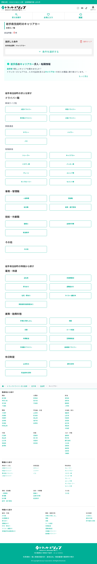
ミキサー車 (26, 164)
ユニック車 (70, 173)
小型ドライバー (70, 118)
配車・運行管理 (70, 207)
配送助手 (26, 232)
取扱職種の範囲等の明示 (64, 557)
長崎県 (67, 448)
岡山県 (4, 438)
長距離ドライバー (70, 347)
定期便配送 (70, 338)
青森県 (67, 426)
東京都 (4, 398)
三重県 (67, 406)
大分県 (67, 443)
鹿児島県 (68, 440)
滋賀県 (4, 420)
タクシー (26, 132)
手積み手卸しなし (26, 321)
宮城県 (67, 420)
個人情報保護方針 (38, 557)
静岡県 (67, 403)
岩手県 (33, 386)
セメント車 (70, 182)
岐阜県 (67, 401)
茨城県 (35, 403)
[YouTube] (82, 8)
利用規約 (26, 557)
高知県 (35, 443)
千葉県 (4, 406)
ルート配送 (70, 330)
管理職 (70, 198)
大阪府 (4, 413)
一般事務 (26, 198)
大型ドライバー (26, 109)
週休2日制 (70, 364)
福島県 (67, 413)
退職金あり (70, 287)
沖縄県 (67, 453)
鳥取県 (4, 443)
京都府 (4, 418)
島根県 (4, 446)
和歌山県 (5, 426)
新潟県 (35, 415)
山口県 (4, 440)
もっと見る (83, 76)
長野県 (35, 423)
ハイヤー (70, 132)
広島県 (4, 435)
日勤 (26, 330)
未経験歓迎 (70, 278)
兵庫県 (4, 415)
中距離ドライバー (26, 347)
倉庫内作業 (70, 224)
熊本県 (67, 438)
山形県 (67, 415)
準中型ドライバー (26, 118)
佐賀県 (67, 451)
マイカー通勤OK (70, 295)
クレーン (26, 173)
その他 (26, 249)
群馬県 (35, 398)
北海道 (67, 428)
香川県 (35, 438)
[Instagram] (78, 8)
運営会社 (50, 557)
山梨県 (35, 413)
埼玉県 (4, 403)
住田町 (42, 386)
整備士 (26, 224)
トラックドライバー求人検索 (17, 386)
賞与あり (26, 287)
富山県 (35, 418)
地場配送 (26, 338)
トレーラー (26, 155)
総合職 (26, 207)
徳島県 (35, 440)
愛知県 (67, 398)
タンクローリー (26, 182)
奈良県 (4, 423)
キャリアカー (70, 155)
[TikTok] (86, 8)
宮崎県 (67, 446)
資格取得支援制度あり (26, 304)
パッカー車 (70, 164)
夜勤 (70, 321)
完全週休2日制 (26, 373)
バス (26, 141)
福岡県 (67, 435)
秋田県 (67, 418)
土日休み (26, 364)
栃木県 (35, 401)
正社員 (26, 278)
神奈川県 (5, 401)
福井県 (35, 420)
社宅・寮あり (26, 295)
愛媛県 (35, 435)
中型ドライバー (70, 109)
